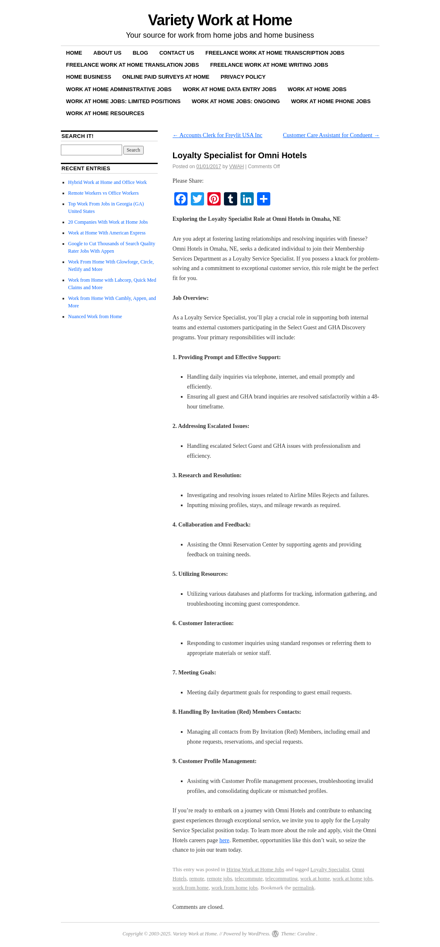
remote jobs (219, 878)
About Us (108, 53)
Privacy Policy (243, 77)
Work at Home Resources (105, 113)
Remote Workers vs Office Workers (103, 193)
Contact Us (176, 53)
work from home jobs (235, 887)
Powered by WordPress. (246, 934)
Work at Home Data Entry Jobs (230, 89)
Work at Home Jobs (317, 89)
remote (196, 878)
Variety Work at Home (220, 20)
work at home (314, 878)
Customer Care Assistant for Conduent (331, 135)
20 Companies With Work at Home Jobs (108, 222)
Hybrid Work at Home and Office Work (107, 182)
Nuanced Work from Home (95, 316)
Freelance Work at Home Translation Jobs (132, 65)
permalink (304, 887)
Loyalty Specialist (329, 869)
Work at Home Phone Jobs (330, 101)
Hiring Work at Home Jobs (255, 869)
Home (74, 53)
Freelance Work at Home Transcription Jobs (274, 53)
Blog (140, 53)
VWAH (236, 166)
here (224, 840)
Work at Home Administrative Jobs (119, 89)
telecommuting (281, 878)
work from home (191, 887)
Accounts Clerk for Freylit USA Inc (217, 135)
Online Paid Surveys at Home (166, 77)
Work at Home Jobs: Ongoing (236, 101)
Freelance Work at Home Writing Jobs (269, 65)
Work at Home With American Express (107, 233)
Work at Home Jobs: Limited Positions (123, 101)
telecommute (248, 878)
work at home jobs (352, 878)
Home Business (88, 77)
